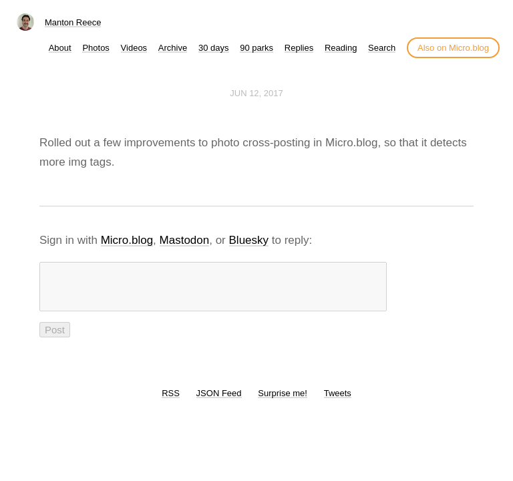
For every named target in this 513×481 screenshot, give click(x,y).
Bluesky (249, 240)
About (60, 48)
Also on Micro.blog (453, 48)
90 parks (256, 48)
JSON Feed (219, 401)
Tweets (337, 401)
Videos (134, 48)
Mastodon (185, 240)
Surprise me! (282, 401)
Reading (341, 48)
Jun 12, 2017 (256, 93)
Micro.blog (127, 240)
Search (381, 48)
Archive (172, 48)
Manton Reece (73, 22)
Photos (95, 48)
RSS (171, 401)
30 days (213, 48)
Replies (299, 48)
